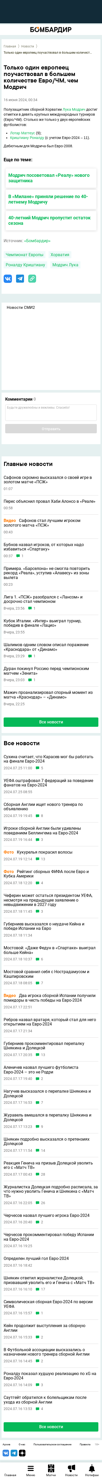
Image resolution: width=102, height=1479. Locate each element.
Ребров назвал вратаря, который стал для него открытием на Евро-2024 (50, 1022)
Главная (10, 46)
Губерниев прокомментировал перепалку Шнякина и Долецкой (44, 1045)
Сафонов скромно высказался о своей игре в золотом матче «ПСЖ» (48, 479)
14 (43, 1151)
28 (43, 1174)
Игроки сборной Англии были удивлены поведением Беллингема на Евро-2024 (42, 830)
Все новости (51, 722)
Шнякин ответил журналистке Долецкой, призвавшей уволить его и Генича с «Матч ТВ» (49, 1280)
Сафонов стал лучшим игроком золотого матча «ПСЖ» (42, 522)
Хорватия (60, 254)
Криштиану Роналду (27, 138)
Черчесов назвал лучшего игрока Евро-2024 (47, 1215)
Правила (85, 1444)
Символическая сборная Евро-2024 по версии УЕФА (48, 1304)
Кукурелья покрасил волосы (38, 852)
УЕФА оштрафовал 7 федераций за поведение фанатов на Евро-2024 (48, 782)
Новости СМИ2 (21, 307)
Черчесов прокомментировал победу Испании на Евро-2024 (49, 1236)
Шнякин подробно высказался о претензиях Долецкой (47, 1141)
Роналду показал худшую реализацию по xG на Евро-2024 (50, 1375)
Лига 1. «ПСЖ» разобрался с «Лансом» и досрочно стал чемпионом (43, 599)
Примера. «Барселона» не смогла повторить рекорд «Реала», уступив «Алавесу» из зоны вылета (47, 573)
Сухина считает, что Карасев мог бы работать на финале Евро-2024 (48, 759)
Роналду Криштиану (25, 264)
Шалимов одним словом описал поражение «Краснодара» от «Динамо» (46, 647)
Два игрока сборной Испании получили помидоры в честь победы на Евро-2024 (50, 997)
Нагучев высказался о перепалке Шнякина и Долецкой (47, 1093)
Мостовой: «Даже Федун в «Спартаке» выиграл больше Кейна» (50, 950)
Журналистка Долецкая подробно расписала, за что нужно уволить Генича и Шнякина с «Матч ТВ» (51, 1191)
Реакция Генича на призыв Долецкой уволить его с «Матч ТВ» (48, 1165)
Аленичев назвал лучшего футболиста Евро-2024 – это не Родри (41, 1069)
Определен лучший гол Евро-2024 (36, 1258)
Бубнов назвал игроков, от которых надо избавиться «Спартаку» (44, 547)
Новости (27, 46)
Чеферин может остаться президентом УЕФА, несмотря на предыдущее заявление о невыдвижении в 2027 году (48, 900)
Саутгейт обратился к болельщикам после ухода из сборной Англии (45, 1399)
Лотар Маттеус (22, 133)
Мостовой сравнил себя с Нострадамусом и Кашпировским (46, 974)
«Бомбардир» (37, 240)
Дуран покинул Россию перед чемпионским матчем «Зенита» (46, 670)
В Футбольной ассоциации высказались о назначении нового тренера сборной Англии (47, 1352)
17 (43, 1289)
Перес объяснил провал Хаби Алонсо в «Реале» (50, 501)
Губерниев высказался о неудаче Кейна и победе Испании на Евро (44, 926)
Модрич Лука (65, 264)
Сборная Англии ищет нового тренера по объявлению (43, 806)
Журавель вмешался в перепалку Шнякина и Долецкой (47, 1117)
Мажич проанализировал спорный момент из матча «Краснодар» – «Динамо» (48, 694)
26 (43, 1203)
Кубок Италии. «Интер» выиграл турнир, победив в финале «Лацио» (42, 623)
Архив (6, 1444)
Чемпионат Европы (24, 254)
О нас (22, 1444)
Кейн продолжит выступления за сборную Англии (44, 1328)
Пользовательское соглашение (52, 1444)
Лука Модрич (74, 109)
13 (43, 859)
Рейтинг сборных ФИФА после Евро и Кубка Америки (46, 873)
